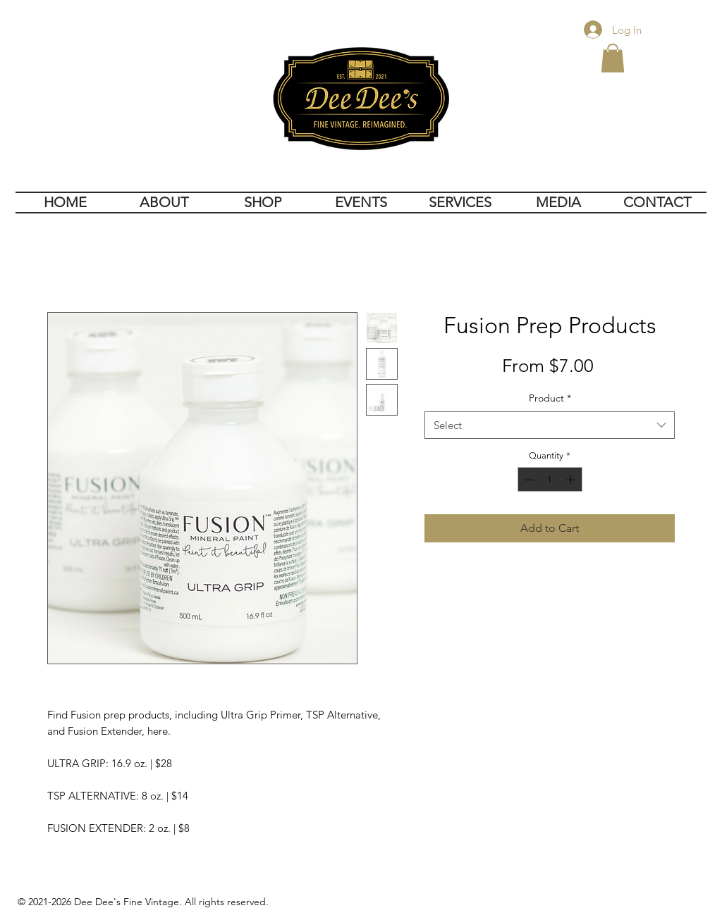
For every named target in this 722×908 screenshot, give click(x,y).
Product (550, 398)
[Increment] (571, 480)
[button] (613, 58)
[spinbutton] (549, 480)
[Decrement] (528, 480)
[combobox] (549, 425)
